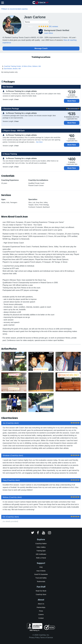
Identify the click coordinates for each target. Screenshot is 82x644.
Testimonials (41, 581)
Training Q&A (41, 551)
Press (41, 611)
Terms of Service (46, 637)
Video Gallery (40, 547)
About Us (41, 604)
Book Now (71, 101)
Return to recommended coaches (14, 9)
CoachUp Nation (41, 543)
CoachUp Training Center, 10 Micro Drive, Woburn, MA (22, 66)
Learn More (48, 33)
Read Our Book (41, 591)
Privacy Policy (34, 637)
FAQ (41, 567)
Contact (41, 618)
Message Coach (41, 48)
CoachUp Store (41, 594)
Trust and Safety (41, 578)
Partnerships (41, 607)
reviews (53, 26)
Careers (41, 614)
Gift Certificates (41, 554)
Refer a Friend (41, 558)
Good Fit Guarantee (41, 574)
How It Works (41, 571)
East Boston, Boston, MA (12, 68)
